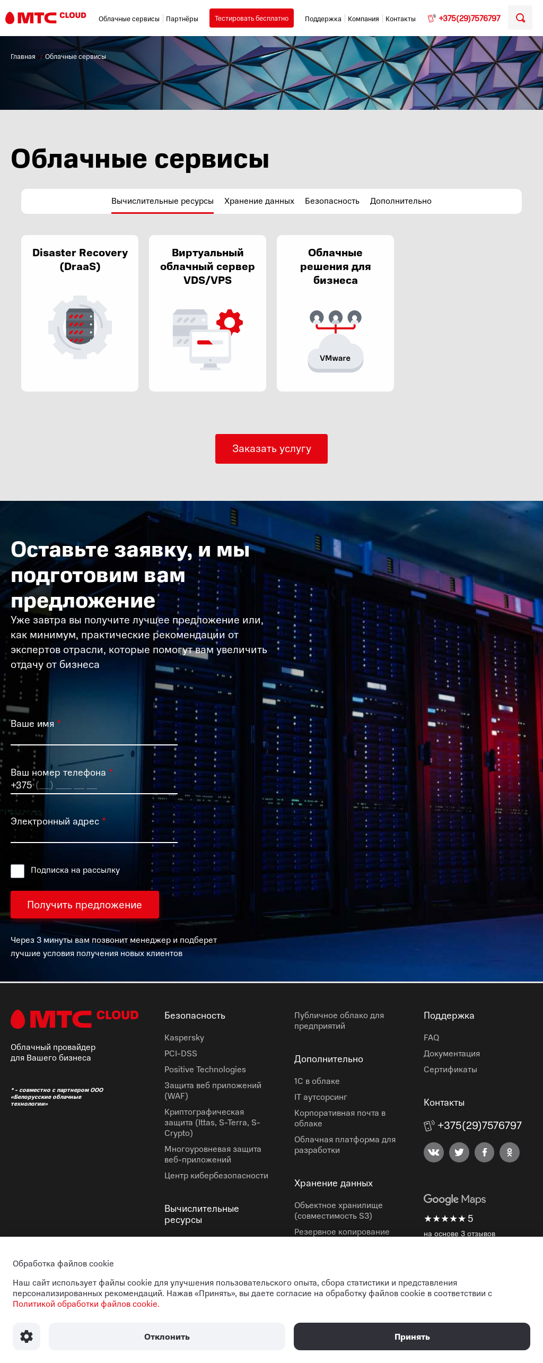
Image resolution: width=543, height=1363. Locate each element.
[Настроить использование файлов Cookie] (26, 1336)
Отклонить (167, 1336)
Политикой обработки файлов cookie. (86, 1303)
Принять (412, 1336)
